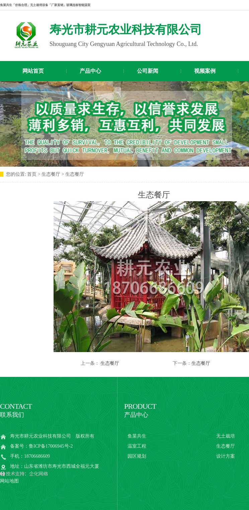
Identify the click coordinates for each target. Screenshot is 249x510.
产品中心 (90, 71)
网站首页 (33, 71)
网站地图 (9, 481)
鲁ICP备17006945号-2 (51, 446)
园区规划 (137, 456)
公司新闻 (147, 71)
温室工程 (137, 446)
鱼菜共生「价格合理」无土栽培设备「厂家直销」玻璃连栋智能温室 (45, 5)
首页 (31, 174)
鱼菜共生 (137, 436)
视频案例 (205, 71)
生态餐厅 (109, 363)
